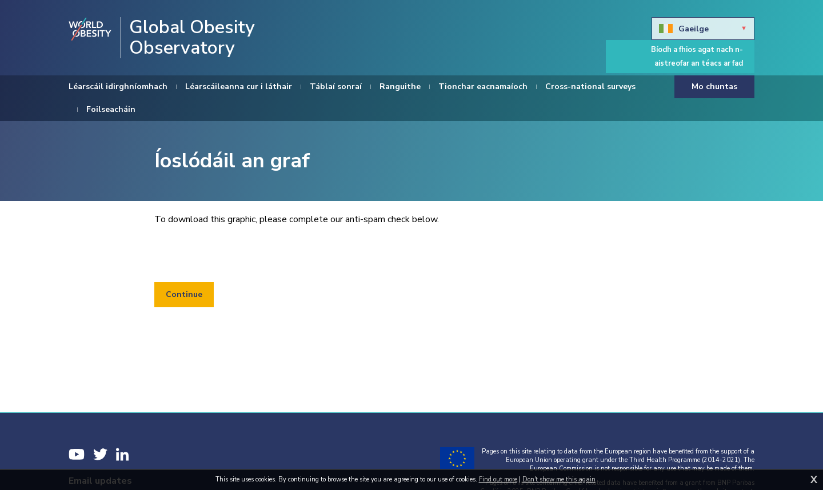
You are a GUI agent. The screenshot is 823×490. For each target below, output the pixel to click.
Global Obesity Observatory (192, 37)
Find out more (498, 479)
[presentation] (241, 254)
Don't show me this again (559, 479)
